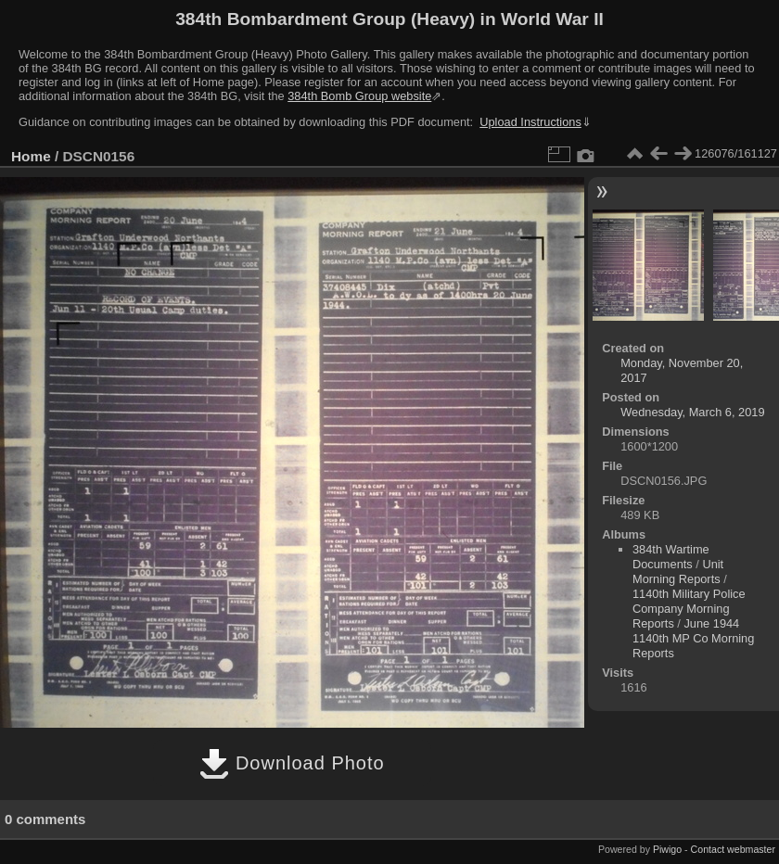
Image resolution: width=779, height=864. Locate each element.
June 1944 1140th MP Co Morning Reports (693, 638)
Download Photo (291, 763)
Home (31, 156)
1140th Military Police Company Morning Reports (689, 608)
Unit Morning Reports (677, 571)
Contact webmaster (733, 849)
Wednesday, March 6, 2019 (692, 412)
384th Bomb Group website (359, 96)
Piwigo (667, 849)
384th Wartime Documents (670, 556)
